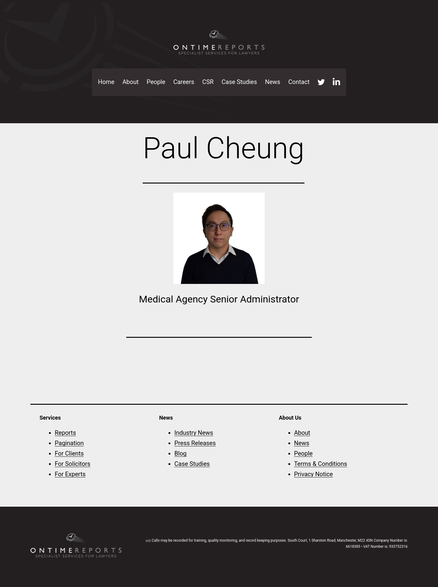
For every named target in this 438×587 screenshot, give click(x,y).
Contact (299, 82)
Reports (65, 432)
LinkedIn (336, 82)
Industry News (193, 432)
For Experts (70, 474)
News (272, 82)
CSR (208, 82)
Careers (183, 82)
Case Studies (239, 82)
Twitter (321, 82)
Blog (180, 453)
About (131, 82)
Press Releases (195, 443)
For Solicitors (72, 463)
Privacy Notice (313, 474)
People (156, 82)
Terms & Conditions (320, 463)
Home (106, 82)
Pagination (69, 443)
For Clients (69, 453)
